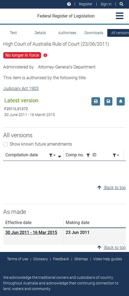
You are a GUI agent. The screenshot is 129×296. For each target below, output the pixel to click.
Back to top (111, 187)
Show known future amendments (41, 144)
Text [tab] (13, 33)
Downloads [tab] (93, 33)
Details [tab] (40, 33)
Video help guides (107, 259)
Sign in (106, 4)
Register (86, 4)
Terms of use (17, 259)
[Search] (121, 4)
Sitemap (81, 259)
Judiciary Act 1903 (21, 88)
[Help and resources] (69, 4)
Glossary (40, 259)
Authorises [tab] (67, 33)
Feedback (61, 259)
